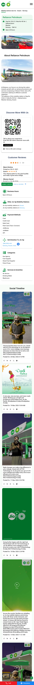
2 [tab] (17, 46)
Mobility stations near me (8, 10)
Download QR (8, 145)
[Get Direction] (18, 245)
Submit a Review (7, 184)
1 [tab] (16, 46)
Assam (19, 10)
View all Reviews (18, 184)
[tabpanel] (17, 42)
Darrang (24, 10)
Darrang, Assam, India (9, 245)
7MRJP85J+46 (7, 243)
